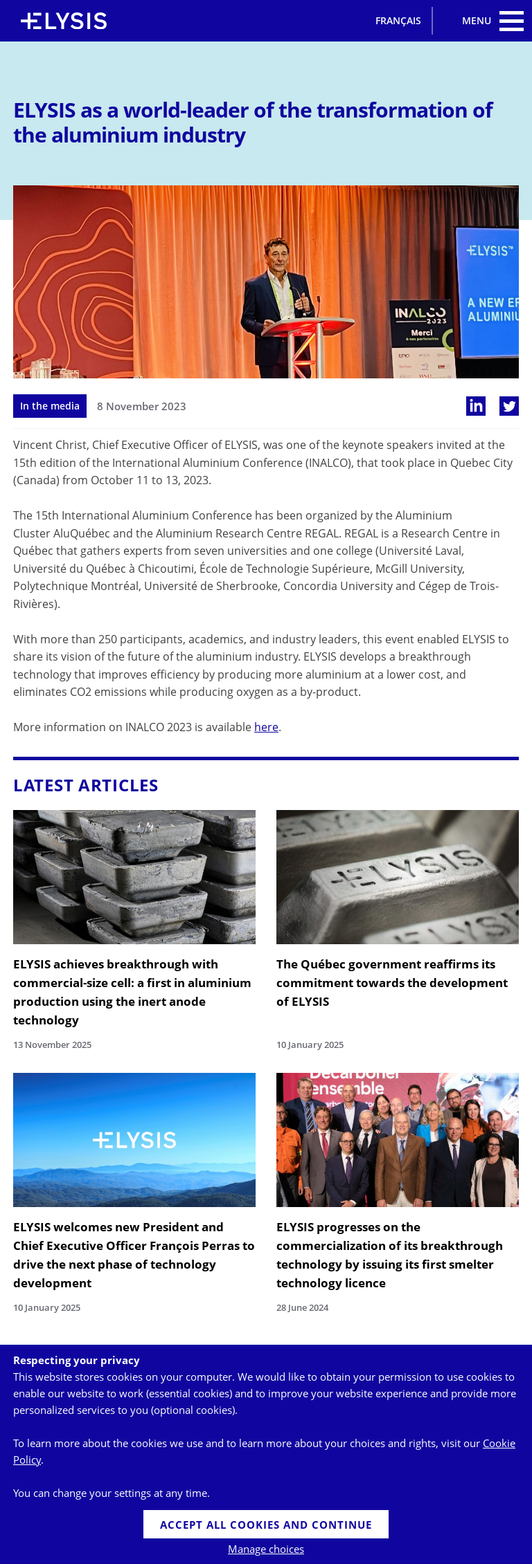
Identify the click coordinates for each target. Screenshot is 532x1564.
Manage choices (266, 1549)
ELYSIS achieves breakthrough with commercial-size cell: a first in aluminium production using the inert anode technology (132, 992)
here (266, 726)
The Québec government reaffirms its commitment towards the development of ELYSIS (392, 982)
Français (398, 20)
